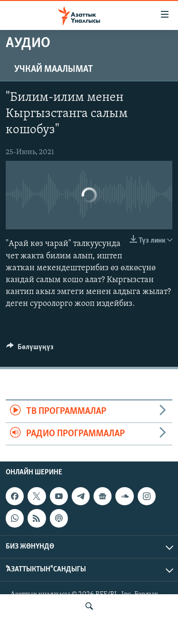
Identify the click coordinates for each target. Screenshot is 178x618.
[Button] (30, 349)
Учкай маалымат (53, 69)
